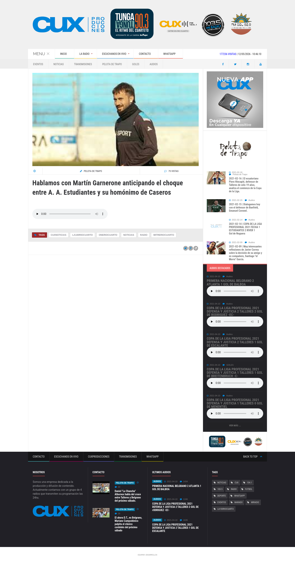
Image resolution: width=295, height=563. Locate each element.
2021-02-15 (235, 200)
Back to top (252, 456)
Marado (238, 502)
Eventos (38, 64)
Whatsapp (152, 456)
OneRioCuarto (108, 235)
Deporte (221, 495)
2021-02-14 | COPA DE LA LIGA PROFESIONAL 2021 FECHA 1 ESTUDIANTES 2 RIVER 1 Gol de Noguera (245, 228)
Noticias (58, 64)
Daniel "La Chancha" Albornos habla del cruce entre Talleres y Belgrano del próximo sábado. (128, 496)
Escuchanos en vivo (66, 456)
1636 (184, 520)
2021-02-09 (235, 242)
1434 (184, 482)
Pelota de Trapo (112, 64)
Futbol (248, 489)
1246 (184, 499)
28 (117, 514)
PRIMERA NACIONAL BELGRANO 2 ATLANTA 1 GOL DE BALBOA (230, 282)
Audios (154, 64)
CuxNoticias (58, 235)
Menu (41, 53)
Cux (236, 482)
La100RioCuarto (82, 235)
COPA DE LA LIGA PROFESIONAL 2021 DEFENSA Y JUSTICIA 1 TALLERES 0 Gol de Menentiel (235, 403)
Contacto (39, 456)
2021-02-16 (235, 172)
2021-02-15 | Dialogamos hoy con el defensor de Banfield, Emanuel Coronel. (244, 207)
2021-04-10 (213, 276)
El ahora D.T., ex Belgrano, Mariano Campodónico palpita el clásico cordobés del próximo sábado (128, 524)
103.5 (220, 489)
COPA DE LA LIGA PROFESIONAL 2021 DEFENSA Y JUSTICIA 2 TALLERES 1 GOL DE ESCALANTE (235, 341)
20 (117, 487)
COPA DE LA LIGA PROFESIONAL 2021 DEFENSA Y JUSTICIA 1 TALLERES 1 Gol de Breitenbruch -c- (235, 372)
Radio (144, 235)
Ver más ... (235, 425)
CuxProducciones (98, 456)
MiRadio (255, 502)
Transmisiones (83, 64)
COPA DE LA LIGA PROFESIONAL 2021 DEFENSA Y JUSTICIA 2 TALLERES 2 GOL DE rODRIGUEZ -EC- (235, 311)
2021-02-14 (235, 220)
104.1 (249, 482)
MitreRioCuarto (163, 235)
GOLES (135, 64)
